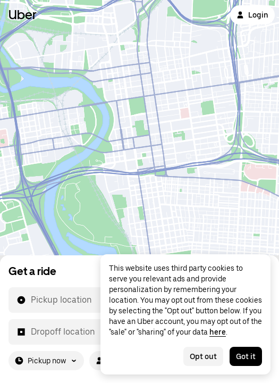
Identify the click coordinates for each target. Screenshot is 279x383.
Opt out (203, 356)
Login (252, 15)
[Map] (139, 127)
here (217, 332)
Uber (23, 14)
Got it (246, 356)
